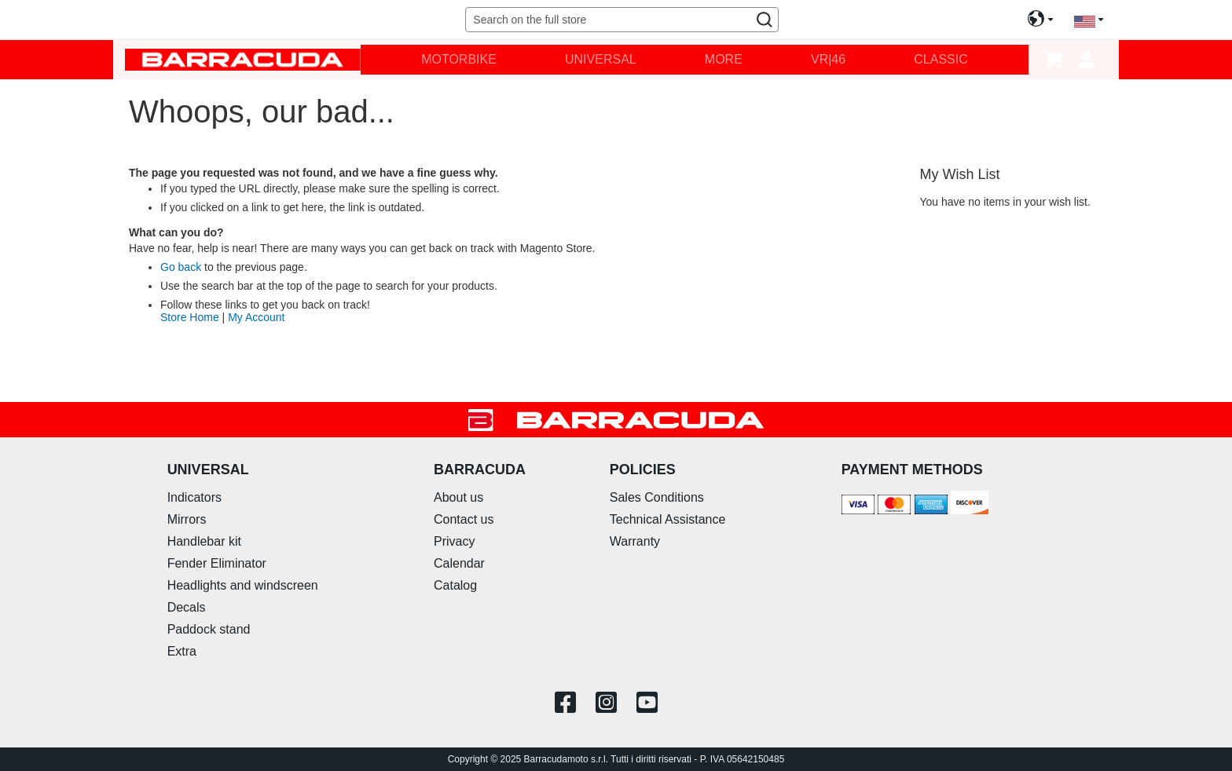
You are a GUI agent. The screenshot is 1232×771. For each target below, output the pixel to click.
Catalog (455, 585)
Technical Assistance (668, 519)
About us (458, 497)
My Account (256, 317)
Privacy (454, 541)
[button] (1088, 20)
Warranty (635, 541)
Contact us (463, 519)
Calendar (459, 563)
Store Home (189, 317)
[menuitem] (458, 60)
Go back (180, 267)
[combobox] (621, 19)
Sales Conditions (657, 497)
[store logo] (243, 59)
